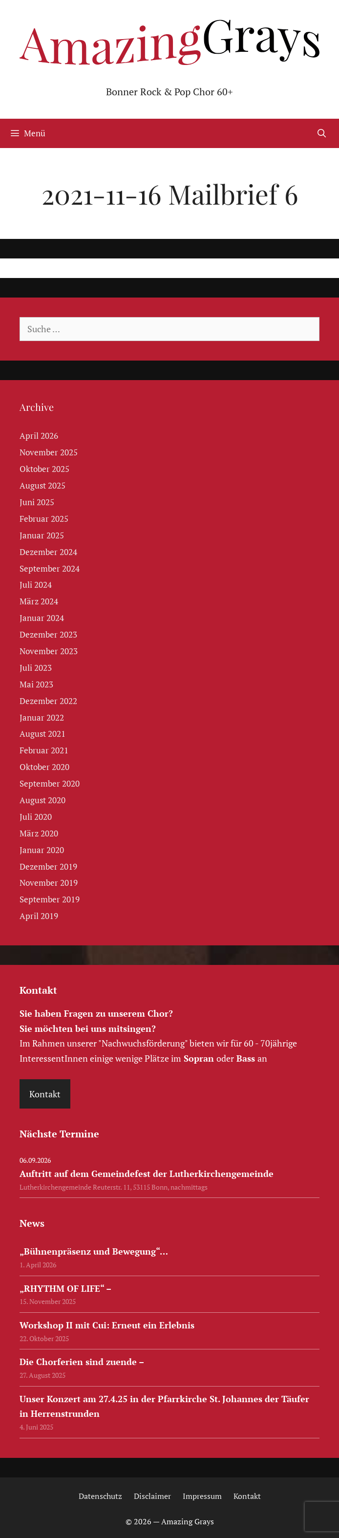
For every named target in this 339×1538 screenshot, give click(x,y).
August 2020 (42, 800)
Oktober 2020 (44, 766)
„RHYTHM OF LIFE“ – (65, 1288)
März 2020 (39, 833)
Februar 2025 (44, 518)
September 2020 (50, 783)
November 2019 (49, 882)
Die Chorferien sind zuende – (82, 1361)
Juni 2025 (37, 502)
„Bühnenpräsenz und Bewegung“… (94, 1251)
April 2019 (39, 915)
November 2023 (49, 651)
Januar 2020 (42, 849)
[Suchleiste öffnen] (321, 133)
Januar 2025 (42, 535)
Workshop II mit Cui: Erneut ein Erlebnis (107, 1325)
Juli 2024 (36, 584)
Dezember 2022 (48, 700)
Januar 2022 (42, 717)
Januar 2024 (42, 617)
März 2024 (39, 601)
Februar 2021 (44, 750)
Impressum (202, 1496)
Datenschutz (100, 1496)
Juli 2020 (36, 816)
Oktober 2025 (44, 468)
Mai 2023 (36, 684)
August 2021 (42, 733)
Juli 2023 (36, 667)
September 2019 (50, 899)
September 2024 (50, 568)
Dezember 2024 (48, 551)
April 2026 (39, 435)
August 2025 (42, 485)
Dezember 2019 (48, 866)
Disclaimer (152, 1496)
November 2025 (49, 452)
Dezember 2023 (48, 634)
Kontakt (45, 1094)
